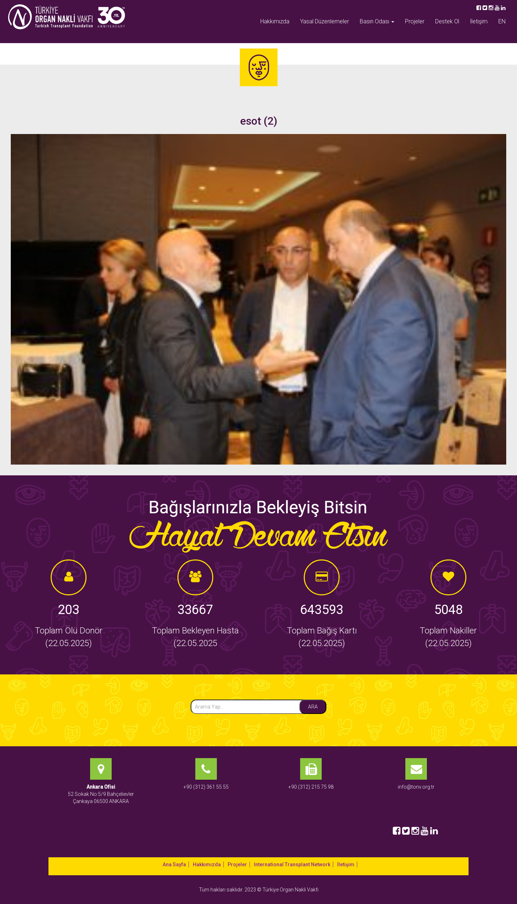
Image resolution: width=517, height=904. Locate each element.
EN (502, 21)
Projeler (414, 21)
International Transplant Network (292, 864)
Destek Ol (447, 21)
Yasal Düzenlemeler (324, 21)
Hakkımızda (274, 21)
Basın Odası (377, 21)
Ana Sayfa (174, 864)
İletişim (479, 21)
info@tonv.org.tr (416, 787)
